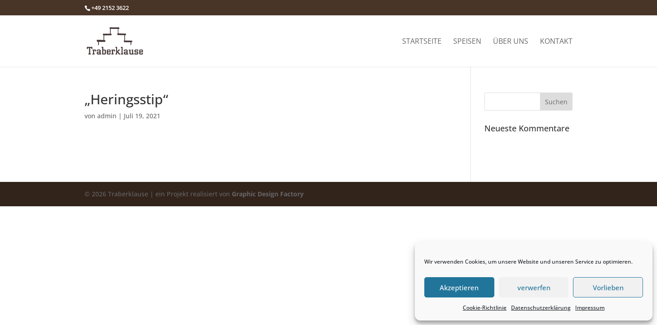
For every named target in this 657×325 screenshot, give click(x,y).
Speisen (467, 42)
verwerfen (533, 287)
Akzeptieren (459, 287)
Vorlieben (608, 287)
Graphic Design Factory (268, 194)
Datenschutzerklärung (541, 307)
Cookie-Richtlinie (485, 307)
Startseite (421, 42)
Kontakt (556, 42)
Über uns (510, 42)
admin (107, 115)
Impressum (590, 307)
